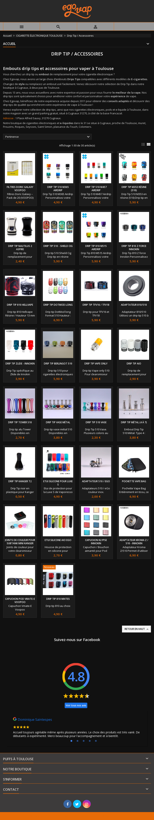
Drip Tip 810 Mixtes (58, 599)
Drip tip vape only (95, 363)
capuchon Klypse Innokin (96, 541)
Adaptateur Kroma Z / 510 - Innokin (134, 541)
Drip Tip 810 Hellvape (20, 304)
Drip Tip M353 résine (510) (134, 188)
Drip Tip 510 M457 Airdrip (96, 188)
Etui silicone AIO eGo (58, 540)
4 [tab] (90, 741)
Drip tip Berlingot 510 (58, 363)
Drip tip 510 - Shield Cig (58, 246)
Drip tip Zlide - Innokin (20, 363)
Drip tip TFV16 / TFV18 (96, 304)
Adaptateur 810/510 (134, 304)
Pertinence (48, 136)
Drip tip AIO (134, 363)
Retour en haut (137, 629)
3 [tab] (84, 741)
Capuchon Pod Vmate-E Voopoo (20, 600)
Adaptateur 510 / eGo (96, 481)
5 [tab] (96, 741)
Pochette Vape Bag (134, 481)
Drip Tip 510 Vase (96, 422)
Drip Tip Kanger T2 (20, 481)
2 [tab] (77, 741)
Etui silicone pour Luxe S (58, 483)
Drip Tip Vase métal (58, 422)
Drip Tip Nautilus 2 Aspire (20, 247)
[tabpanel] (77, 728)
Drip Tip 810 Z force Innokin (134, 247)
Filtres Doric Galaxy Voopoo (20, 188)
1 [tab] (71, 741)
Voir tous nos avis (76, 705)
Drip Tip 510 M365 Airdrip (58, 188)
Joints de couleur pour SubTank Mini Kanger (20, 541)
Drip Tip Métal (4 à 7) (134, 422)
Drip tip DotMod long (58, 304)
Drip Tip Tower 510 (20, 422)
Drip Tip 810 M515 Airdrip (96, 247)
